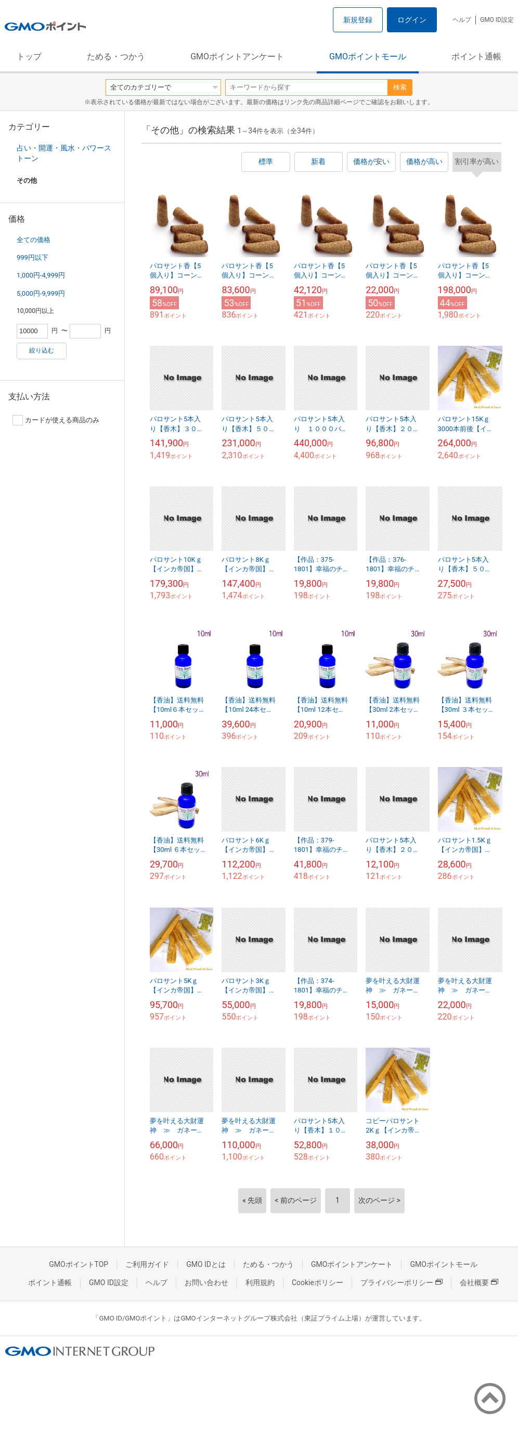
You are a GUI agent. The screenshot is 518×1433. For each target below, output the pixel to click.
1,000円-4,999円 (41, 275)
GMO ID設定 (497, 19)
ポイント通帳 (476, 56)
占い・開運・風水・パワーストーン (64, 153)
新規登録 (357, 20)
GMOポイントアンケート (237, 56)
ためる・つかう (116, 56)
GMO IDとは (206, 1264)
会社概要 (479, 1282)
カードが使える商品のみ (55, 420)
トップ (29, 56)
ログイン (411, 20)
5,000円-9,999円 (41, 293)
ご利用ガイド (147, 1264)
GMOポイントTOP (78, 1264)
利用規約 (260, 1282)
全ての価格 (33, 240)
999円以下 (32, 257)
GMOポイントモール (367, 56)
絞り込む (41, 350)
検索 (400, 87)
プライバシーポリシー (401, 1282)
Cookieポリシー (317, 1282)
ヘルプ (461, 19)
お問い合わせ (206, 1282)
